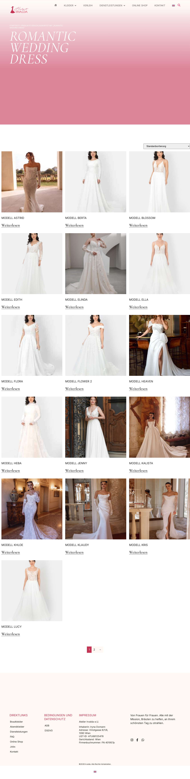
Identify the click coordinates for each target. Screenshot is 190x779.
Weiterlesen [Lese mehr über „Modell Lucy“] (10, 634)
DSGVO (49, 730)
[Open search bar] (179, 5)
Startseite (15, 26)
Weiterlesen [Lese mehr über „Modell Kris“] (138, 552)
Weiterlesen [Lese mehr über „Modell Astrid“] (10, 225)
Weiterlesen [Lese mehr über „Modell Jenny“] (74, 471)
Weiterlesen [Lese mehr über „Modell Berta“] (74, 225)
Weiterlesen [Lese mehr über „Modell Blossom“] (138, 225)
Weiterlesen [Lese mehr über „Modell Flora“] (10, 389)
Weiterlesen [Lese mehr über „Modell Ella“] (138, 307)
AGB (47, 725)
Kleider (70, 5)
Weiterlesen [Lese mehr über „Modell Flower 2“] (74, 389)
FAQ (12, 736)
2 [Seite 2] (94, 649)
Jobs (12, 746)
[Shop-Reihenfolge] (166, 146)
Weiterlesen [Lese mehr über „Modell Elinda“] (74, 307)
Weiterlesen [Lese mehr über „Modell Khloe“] (10, 552)
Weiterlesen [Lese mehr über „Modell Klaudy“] (74, 552)
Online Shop (139, 5)
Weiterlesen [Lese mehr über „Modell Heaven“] (138, 389)
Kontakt (159, 5)
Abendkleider (17, 726)
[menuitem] (173, 5)
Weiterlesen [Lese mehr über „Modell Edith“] (10, 307)
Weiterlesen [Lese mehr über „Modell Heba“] (10, 471)
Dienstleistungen (112, 5)
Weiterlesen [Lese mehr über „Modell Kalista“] (138, 471)
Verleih (88, 5)
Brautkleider (16, 721)
